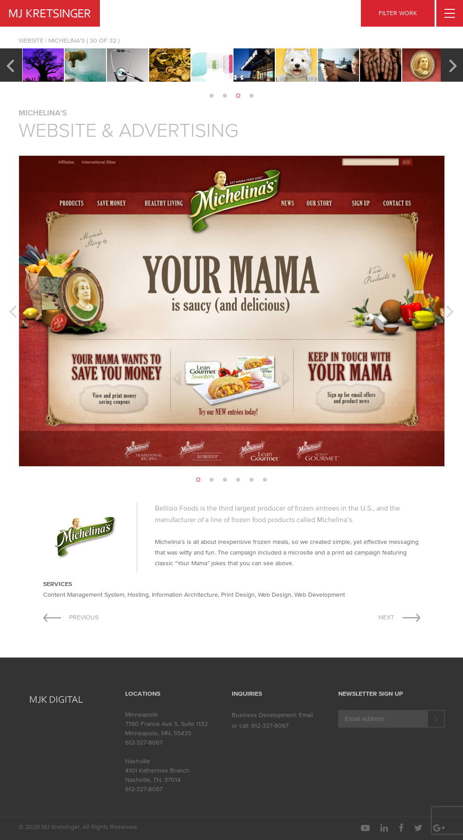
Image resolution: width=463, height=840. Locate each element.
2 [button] (225, 95)
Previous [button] (10, 65)
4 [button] (251, 95)
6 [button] (265, 479)
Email (306, 715)
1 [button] (211, 95)
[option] (43, 65)
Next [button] (453, 65)
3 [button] (238, 95)
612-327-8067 (143, 742)
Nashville (137, 761)
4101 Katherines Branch (157, 770)
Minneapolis (141, 714)
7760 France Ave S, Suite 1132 (166, 724)
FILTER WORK (398, 13)
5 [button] (251, 479)
